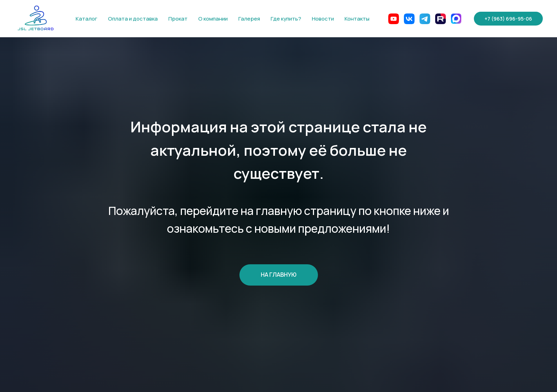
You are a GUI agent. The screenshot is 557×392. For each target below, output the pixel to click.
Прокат (178, 18)
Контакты (357, 18)
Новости (323, 18)
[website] (393, 18)
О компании (213, 18)
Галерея (249, 18)
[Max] (456, 18)
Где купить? (286, 18)
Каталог (86, 18)
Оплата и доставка (133, 18)
